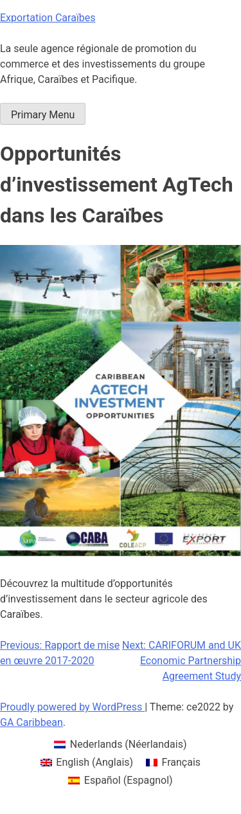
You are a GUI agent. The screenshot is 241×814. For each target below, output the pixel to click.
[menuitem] (120, 745)
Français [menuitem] (181, 762)
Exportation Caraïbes (48, 18)
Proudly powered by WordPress (72, 707)
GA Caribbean (31, 722)
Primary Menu (43, 115)
